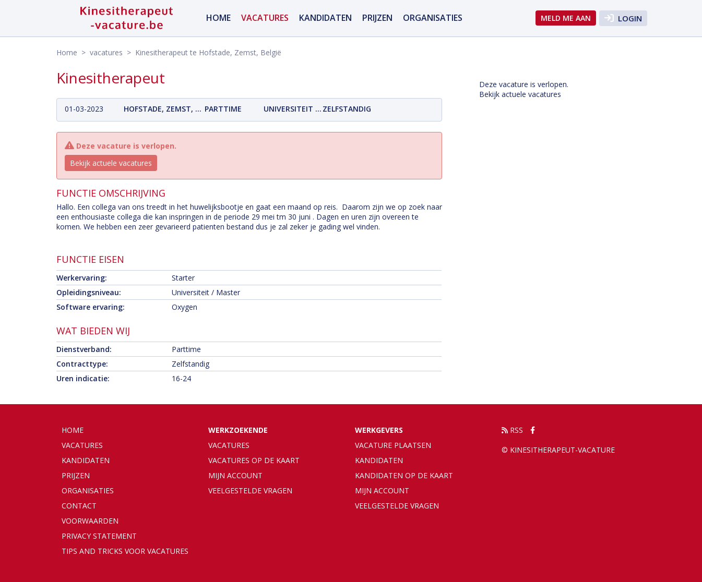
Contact (79, 506)
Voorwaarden (90, 521)
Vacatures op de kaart (254, 460)
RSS (512, 430)
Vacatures (228, 445)
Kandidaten (325, 17)
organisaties (432, 17)
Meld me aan (566, 18)
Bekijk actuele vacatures (111, 163)
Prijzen (377, 17)
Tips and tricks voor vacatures (125, 551)
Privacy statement (99, 536)
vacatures (265, 17)
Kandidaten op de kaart (404, 475)
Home (218, 17)
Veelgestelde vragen (250, 490)
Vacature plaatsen (393, 445)
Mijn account (235, 475)
